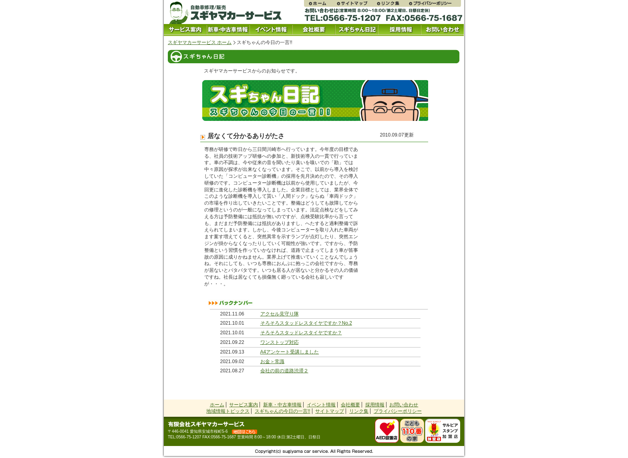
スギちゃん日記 (356, 30)
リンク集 (392, 3)
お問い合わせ (442, 30)
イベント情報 (271, 30)
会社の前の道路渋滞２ (284, 371)
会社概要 (313, 30)
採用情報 (399, 30)
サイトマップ (356, 3)
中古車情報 (228, 30)
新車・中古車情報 (282, 405)
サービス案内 (185, 30)
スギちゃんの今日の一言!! (282, 411)
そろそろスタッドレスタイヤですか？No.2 (306, 323)
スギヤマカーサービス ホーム (199, 42)
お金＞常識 (272, 361)
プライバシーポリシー (434, 3)
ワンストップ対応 (279, 342)
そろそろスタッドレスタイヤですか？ (301, 332)
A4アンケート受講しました (289, 352)
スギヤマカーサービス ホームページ (320, 3)
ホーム (217, 405)
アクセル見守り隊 (279, 314)
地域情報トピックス (228, 411)
